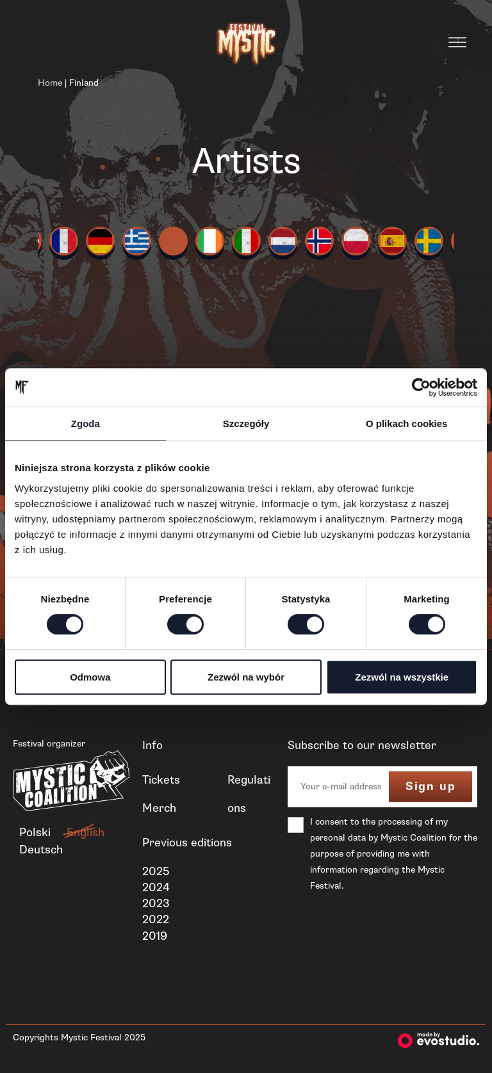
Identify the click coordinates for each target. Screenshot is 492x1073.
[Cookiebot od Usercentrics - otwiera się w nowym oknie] (421, 387)
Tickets (161, 780)
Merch (159, 808)
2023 (156, 903)
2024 (156, 887)
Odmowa (90, 677)
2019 (154, 936)
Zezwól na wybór (246, 677)
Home (50, 82)
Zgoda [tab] (85, 423)
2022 (155, 919)
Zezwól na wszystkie (401, 677)
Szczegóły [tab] (246, 423)
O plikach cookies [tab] (407, 423)
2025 (155, 871)
